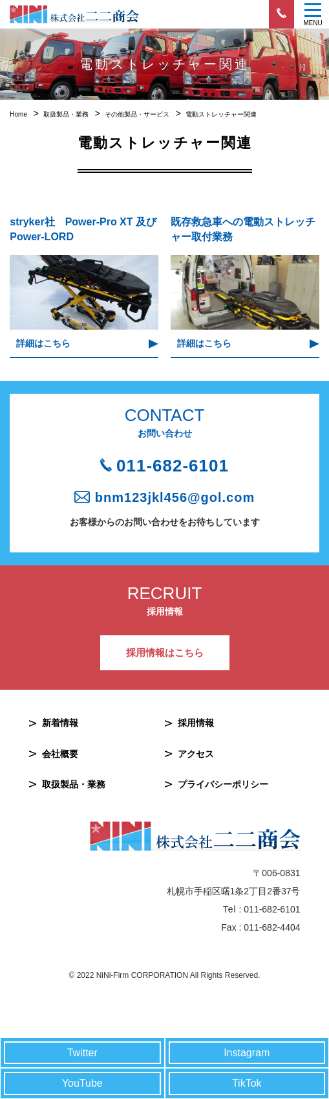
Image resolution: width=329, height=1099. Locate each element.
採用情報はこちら (165, 652)
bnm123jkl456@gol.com (175, 497)
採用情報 (196, 723)
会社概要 (60, 754)
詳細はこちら (43, 343)
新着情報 (60, 723)
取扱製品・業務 (73, 784)
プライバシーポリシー (223, 784)
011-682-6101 (172, 465)
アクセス (196, 754)
